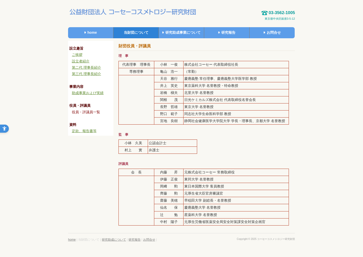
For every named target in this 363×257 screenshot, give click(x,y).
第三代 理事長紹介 (86, 74)
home (72, 239)
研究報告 (135, 239)
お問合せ (149, 239)
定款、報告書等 (84, 131)
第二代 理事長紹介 (86, 67)
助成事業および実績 (88, 93)
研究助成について (114, 239)
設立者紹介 (80, 61)
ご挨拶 (77, 55)
